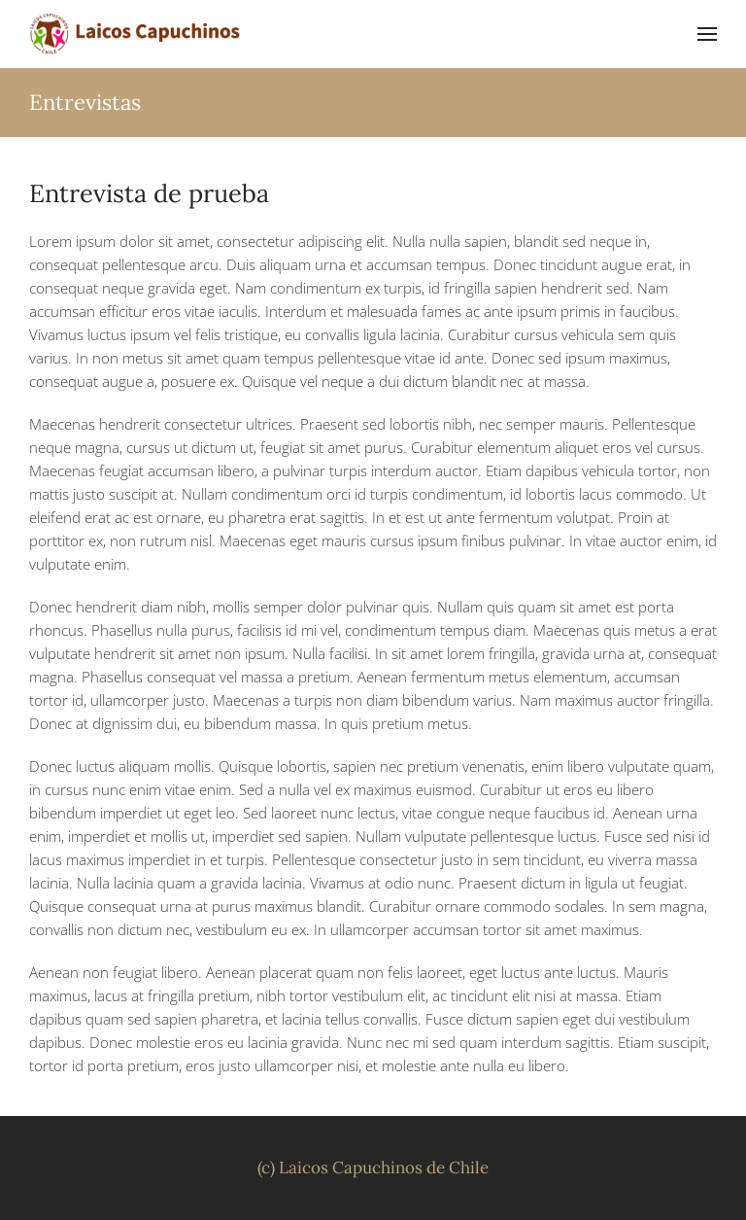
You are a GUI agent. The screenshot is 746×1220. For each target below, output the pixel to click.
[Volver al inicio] (136, 34)
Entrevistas (85, 102)
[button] (707, 34)
